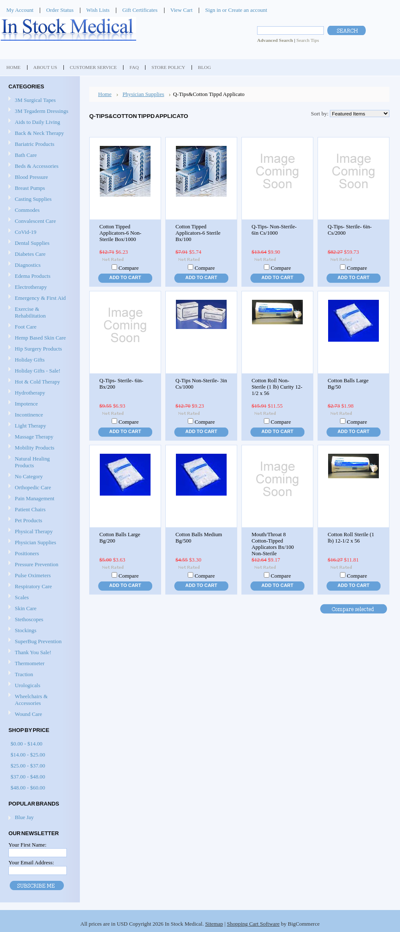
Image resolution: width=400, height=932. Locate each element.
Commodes (38, 210)
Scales (38, 597)
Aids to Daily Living (38, 122)
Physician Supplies (38, 542)
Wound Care (38, 714)
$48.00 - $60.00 (28, 787)
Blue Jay (24, 817)
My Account (19, 10)
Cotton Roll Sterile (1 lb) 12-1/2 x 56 (351, 538)
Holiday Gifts (38, 360)
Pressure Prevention (38, 564)
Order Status (60, 10)
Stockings (38, 630)
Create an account (247, 10)
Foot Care (38, 327)
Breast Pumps (38, 188)
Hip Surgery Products (38, 349)
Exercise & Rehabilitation (38, 312)
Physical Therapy (38, 531)
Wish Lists (98, 10)
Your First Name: (27, 845)
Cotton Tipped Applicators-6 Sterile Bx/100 (197, 233)
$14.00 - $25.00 (28, 754)
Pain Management (35, 498)
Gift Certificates (140, 10)
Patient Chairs (38, 509)
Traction (38, 674)
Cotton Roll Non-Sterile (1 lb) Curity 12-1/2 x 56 (277, 387)
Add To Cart (125, 277)
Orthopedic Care (38, 487)
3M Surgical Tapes (38, 100)
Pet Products (28, 520)
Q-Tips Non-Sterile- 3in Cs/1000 (201, 384)
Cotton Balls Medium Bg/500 (198, 538)
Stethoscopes (38, 619)
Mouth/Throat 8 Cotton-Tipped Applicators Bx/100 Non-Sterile (273, 544)
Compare (128, 268)
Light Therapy (30, 425)
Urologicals (38, 685)
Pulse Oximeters (33, 575)
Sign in (213, 10)
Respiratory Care (38, 586)
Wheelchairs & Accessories (38, 699)
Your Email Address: (31, 862)
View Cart (181, 10)
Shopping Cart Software (253, 924)
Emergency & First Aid (38, 298)
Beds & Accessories (38, 166)
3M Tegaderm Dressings (38, 111)
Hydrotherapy (38, 393)
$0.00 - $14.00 (26, 743)
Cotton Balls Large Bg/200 (119, 538)
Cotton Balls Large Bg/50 (348, 384)
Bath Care (38, 155)
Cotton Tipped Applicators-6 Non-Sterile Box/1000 (120, 233)
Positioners (38, 553)
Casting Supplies (38, 199)
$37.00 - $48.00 (28, 776)
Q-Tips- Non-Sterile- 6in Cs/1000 (274, 230)
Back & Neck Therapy (38, 133)
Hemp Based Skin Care (40, 337)
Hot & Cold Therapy (38, 382)
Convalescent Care (38, 221)
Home (105, 94)
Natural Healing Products (32, 462)
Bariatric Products (38, 144)
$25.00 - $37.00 (28, 765)
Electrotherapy (38, 287)
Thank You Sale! (33, 652)
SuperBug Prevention (38, 641)
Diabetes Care (38, 254)
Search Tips (307, 40)
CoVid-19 (25, 232)
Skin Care (38, 608)
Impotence (38, 404)
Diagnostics (38, 265)
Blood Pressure (38, 177)
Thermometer (29, 663)
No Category (29, 476)
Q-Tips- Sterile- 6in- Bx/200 (121, 384)
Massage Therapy (38, 437)
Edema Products (38, 276)
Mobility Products (38, 448)
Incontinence (38, 415)
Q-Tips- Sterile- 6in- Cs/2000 (350, 230)
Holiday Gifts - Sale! (37, 370)
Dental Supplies (38, 243)
